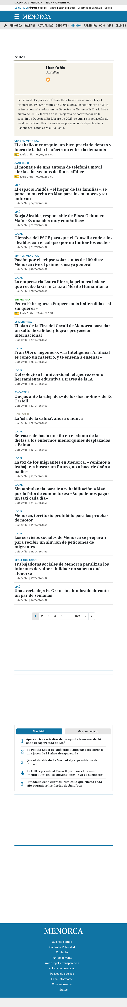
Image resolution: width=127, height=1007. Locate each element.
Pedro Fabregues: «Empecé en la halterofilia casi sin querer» (62, 306)
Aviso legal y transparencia (62, 963)
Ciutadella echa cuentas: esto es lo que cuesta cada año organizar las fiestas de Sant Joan (64, 784)
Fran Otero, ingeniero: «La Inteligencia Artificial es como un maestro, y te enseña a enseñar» (62, 355)
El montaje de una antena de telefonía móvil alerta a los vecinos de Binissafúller (58, 169)
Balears (29, 25)
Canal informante (62, 979)
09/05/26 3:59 (44, 154)
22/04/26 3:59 (38, 423)
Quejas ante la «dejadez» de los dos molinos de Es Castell (63, 399)
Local (18, 233)
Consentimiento (62, 984)
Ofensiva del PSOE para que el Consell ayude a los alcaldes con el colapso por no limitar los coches (63, 240)
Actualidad (46, 25)
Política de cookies (62, 973)
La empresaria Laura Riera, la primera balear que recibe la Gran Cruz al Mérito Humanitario (61, 284)
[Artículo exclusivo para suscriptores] (16, 154)
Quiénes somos (62, 942)
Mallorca (20, 2)
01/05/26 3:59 (38, 247)
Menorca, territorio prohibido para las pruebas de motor (61, 518)
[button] (16, 16)
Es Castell (21, 392)
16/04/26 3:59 (38, 600)
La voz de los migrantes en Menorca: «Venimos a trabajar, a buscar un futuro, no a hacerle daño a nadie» (62, 467)
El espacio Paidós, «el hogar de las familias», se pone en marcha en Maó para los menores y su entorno (60, 194)
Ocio (102, 25)
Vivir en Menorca (26, 141)
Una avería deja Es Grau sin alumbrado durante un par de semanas (61, 593)
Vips (110, 25)
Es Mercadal (23, 321)
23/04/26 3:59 (38, 405)
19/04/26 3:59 (38, 524)
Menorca (36, 2)
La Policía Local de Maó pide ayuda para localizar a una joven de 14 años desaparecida (65, 751)
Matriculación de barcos (63, 8)
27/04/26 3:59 (44, 313)
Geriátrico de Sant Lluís (90, 8)
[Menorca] (36, 16)
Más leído (39, 731)
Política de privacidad (62, 968)
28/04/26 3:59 (38, 291)
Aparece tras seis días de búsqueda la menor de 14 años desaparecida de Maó (63, 741)
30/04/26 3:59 (38, 269)
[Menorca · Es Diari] (63, 931)
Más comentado (88, 731)
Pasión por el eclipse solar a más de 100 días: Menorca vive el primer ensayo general (58, 262)
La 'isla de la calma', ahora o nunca (48, 418)
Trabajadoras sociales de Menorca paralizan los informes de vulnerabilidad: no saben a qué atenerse (61, 568)
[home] (5, 25)
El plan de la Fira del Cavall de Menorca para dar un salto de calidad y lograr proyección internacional (62, 330)
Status (63, 989)
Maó (17, 185)
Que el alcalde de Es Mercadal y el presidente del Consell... (62, 762)
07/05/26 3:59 (44, 176)
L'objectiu (21, 414)
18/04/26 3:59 (38, 551)
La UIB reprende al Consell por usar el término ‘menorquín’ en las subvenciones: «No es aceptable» (65, 773)
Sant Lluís (21, 162)
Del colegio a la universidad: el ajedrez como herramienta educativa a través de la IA (58, 377)
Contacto (62, 952)
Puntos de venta (62, 957)
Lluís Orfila (26, 154)
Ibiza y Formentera (58, 2)
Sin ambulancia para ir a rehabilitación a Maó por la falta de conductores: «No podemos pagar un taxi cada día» (61, 493)
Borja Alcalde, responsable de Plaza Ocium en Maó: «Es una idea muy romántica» (59, 218)
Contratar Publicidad (62, 947)
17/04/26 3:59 (38, 578)
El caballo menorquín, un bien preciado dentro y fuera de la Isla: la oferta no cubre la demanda (62, 147)
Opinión (76, 25)
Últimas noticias (38, 8)
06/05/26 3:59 (38, 203)
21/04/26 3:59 (38, 502)
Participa (90, 25)
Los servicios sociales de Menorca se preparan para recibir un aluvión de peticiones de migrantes (60, 542)
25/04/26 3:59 (38, 361)
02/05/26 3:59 (38, 225)
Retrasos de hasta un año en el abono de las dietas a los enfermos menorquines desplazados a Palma (62, 440)
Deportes (62, 25)
